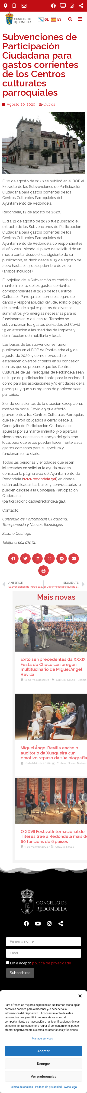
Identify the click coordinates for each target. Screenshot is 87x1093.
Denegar (43, 1064)
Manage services (42, 1038)
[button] (80, 996)
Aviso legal (70, 1087)
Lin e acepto (40, 963)
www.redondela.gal (36, 479)
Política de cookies (21, 1087)
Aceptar (43, 1051)
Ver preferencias (43, 1076)
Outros (46, 104)
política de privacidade (51, 963)
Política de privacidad (48, 1087)
